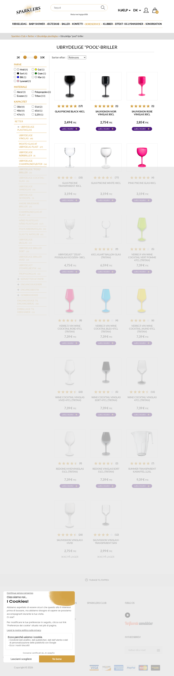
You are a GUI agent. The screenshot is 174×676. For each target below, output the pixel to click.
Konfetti (77, 24)
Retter (31, 36)
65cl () (38, 110)
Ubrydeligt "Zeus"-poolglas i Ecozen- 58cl (70, 256)
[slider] (25, 57)
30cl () (20, 106)
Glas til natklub (29, 234)
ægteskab (53, 24)
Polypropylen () (42, 92)
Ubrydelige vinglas (26, 137)
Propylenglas (27, 273)
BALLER (66, 24)
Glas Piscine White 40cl (106, 183)
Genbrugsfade (29, 295)
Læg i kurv (67, 129)
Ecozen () (22, 96)
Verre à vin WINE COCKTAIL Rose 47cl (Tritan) (70, 328)
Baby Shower (37, 24)
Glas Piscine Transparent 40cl (69, 184)
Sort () (22, 73)
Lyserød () (24, 81)
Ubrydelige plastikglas (47, 36)
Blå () (21, 77)
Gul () (39, 69)
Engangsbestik (30, 289)
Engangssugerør (31, 284)
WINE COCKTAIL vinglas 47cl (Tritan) (141, 399)
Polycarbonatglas (30, 229)
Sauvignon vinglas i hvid (70, 541)
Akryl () (21, 92)
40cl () (20, 110)
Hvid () (22, 69)
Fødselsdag (19, 24)
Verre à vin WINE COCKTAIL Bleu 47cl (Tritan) (106, 328)
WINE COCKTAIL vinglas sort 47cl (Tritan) (105, 399)
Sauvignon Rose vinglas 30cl (142, 113)
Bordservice (92, 24)
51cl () (38, 106)
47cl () (20, 114)
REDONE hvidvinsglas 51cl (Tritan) (70, 470)
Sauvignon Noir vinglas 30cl (105, 113)
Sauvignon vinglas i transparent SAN (106, 541)
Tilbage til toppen (97, 579)
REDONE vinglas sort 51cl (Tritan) (105, 470)
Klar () (40, 77)
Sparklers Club (18, 36)
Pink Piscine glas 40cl (142, 183)
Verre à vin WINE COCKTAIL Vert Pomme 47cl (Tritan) (142, 257)
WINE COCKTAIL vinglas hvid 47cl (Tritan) (69, 399)
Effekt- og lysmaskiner (129, 24)
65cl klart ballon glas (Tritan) (106, 256)
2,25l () (39, 114)
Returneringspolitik (79, 14)
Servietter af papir (32, 279)
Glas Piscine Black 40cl (70, 111)
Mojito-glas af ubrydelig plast (28, 145)
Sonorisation (153, 24)
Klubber (108, 24)
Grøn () (40, 73)
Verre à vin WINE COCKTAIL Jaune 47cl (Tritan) (142, 328)
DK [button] (137, 10)
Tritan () (40, 96)
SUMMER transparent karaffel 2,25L (142, 470)
